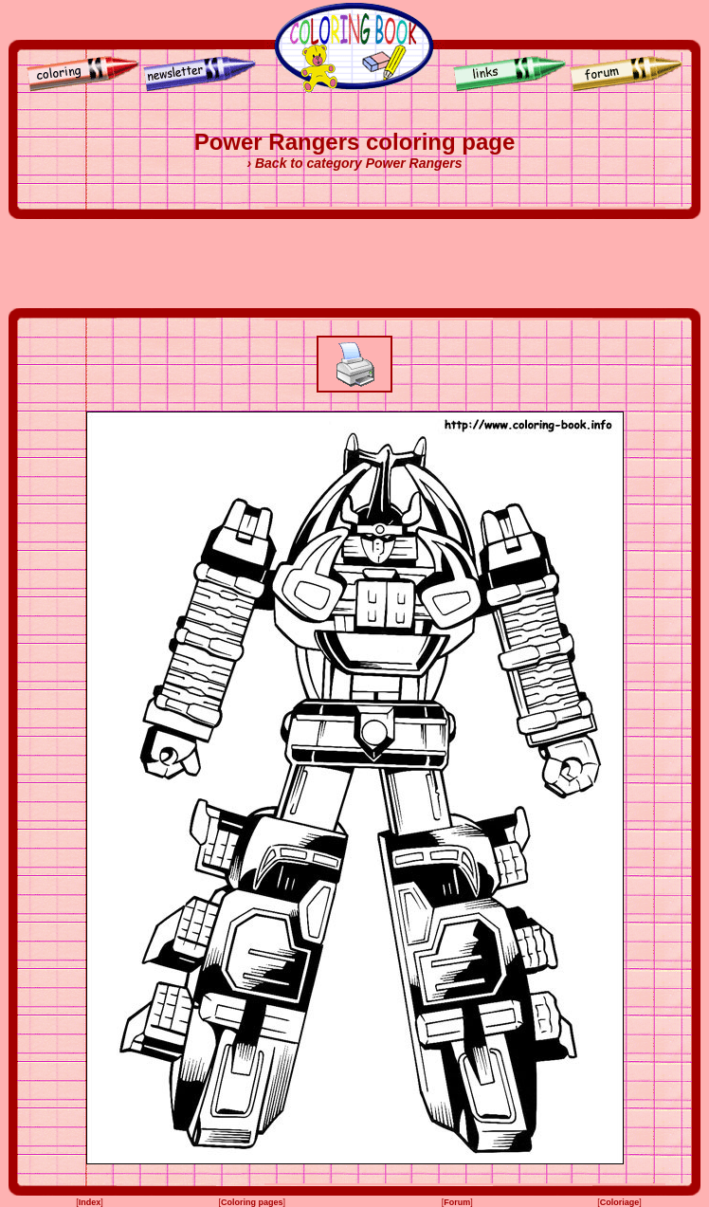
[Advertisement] (354, 263)
